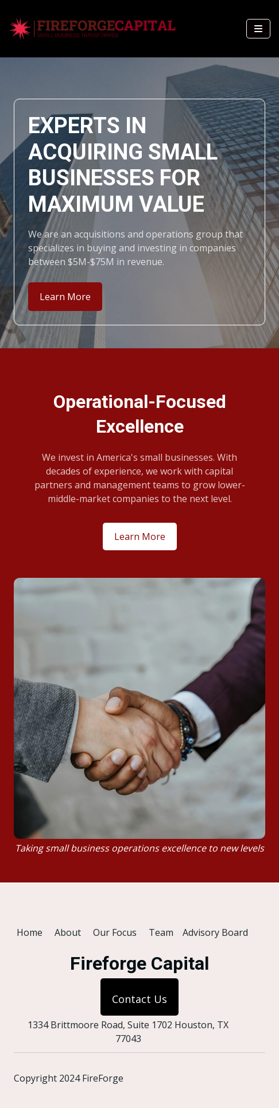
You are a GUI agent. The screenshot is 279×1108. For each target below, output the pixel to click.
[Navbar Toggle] (258, 28)
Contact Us (139, 999)
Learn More (65, 296)
